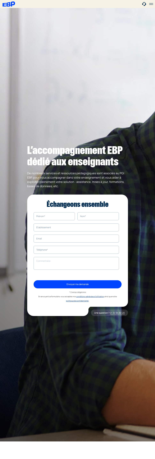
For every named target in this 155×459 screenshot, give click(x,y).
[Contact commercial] (144, 4)
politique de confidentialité (77, 301)
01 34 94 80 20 (117, 312)
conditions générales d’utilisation (90, 296)
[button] (151, 4)
